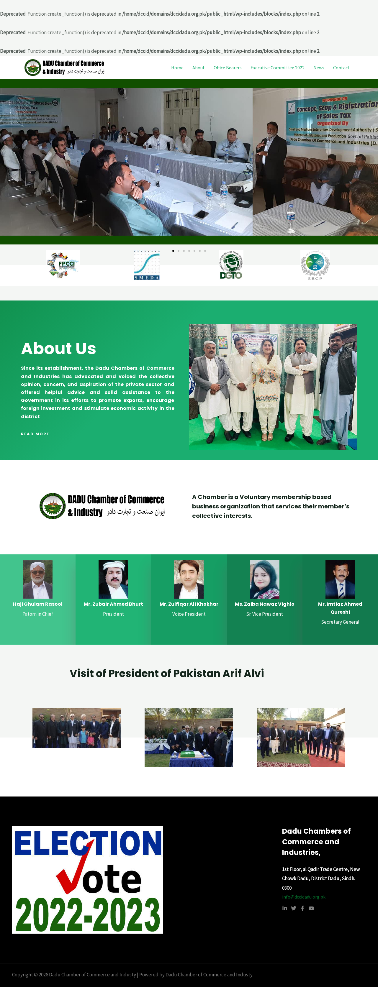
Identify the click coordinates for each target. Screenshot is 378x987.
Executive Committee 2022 (278, 67)
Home (177, 67)
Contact (341, 67)
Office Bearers (228, 67)
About (198, 67)
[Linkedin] (284, 909)
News (318, 67)
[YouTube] (311, 909)
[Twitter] (293, 909)
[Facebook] (302, 909)
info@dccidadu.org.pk (305, 897)
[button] (173, 251)
